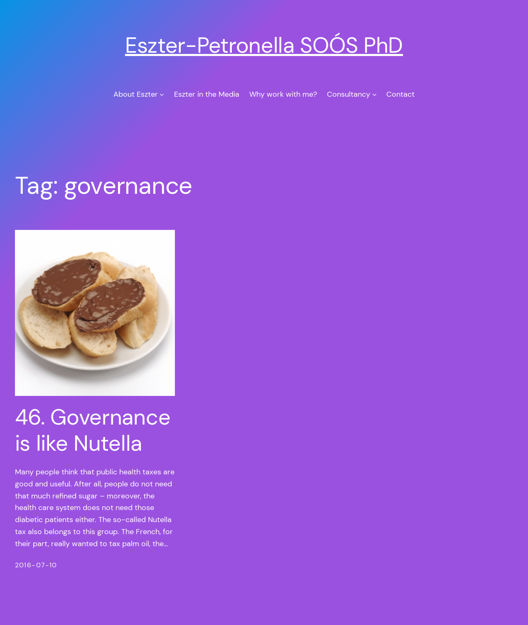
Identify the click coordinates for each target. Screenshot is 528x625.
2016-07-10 (36, 565)
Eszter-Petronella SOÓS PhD (264, 45)
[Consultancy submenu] (374, 94)
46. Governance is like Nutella (93, 430)
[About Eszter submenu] (162, 94)
